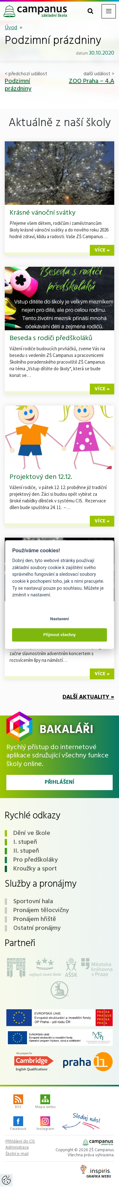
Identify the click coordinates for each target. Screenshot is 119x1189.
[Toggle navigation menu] (109, 11)
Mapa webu (45, 1102)
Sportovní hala (33, 901)
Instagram (45, 1124)
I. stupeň (25, 842)
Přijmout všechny (59, 635)
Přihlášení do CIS (20, 1142)
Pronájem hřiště (34, 919)
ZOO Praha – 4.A (91, 81)
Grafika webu (95, 1172)
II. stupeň (26, 851)
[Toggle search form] (90, 11)
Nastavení (59, 618)
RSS (18, 1102)
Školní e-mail (17, 1154)
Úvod (11, 28)
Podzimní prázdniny (18, 85)
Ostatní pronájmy (37, 928)
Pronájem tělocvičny (41, 910)
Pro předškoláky (35, 860)
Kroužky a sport (35, 869)
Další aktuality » (88, 697)
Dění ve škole (31, 833)
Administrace (17, 1148)
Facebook (18, 1124)
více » (102, 250)
